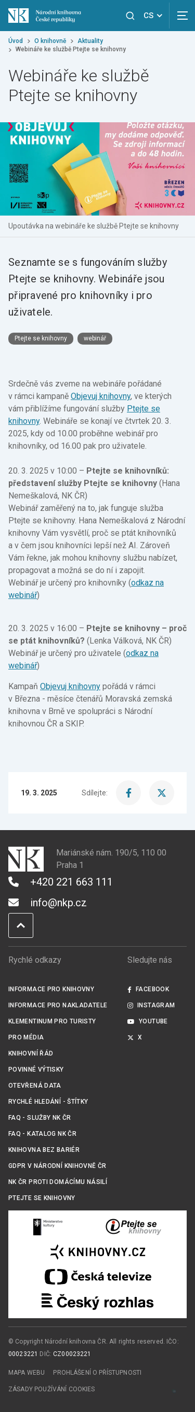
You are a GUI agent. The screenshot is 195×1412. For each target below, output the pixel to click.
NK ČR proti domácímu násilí (57, 1182)
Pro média (26, 1037)
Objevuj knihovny (101, 396)
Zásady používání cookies (51, 1389)
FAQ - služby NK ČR (39, 1117)
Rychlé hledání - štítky (48, 1101)
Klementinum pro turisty (52, 1021)
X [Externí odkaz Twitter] (134, 1037)
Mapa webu (26, 1372)
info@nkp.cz (47, 902)
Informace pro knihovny (51, 989)
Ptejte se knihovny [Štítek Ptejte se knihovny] (41, 338)
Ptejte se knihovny (41, 1198)
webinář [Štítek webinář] (95, 338)
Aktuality (90, 41)
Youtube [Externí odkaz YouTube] (147, 1021)
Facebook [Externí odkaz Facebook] (148, 989)
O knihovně (50, 41)
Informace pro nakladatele (57, 1005)
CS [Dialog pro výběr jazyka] (155, 15)
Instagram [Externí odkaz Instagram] (151, 1005)
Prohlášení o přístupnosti (97, 1372)
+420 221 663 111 (60, 882)
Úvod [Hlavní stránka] (15, 41)
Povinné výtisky (36, 1069)
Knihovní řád (31, 1053)
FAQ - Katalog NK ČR (42, 1133)
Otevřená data (34, 1085)
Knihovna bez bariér (44, 1149)
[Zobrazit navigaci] (182, 15)
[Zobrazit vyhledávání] (130, 16)
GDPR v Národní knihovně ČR (57, 1165)
